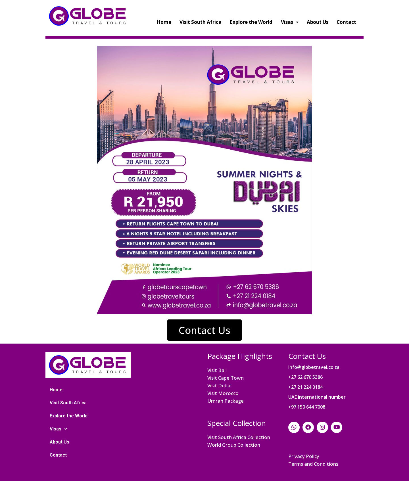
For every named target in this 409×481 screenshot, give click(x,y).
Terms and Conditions (313, 464)
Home (163, 22)
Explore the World (251, 22)
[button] (204, 330)
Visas (290, 22)
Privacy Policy (303, 456)
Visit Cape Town (225, 378)
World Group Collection (233, 445)
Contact (346, 22)
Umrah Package (225, 401)
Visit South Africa (201, 22)
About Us (317, 22)
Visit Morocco (223, 393)
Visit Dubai (219, 385)
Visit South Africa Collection (238, 437)
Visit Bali (217, 370)
